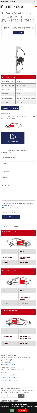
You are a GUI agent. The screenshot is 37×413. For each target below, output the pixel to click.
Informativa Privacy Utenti (9, 380)
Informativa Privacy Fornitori (9, 377)
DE (32, 1)
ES (28, 1)
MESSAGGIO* (6, 185)
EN (22, 1)
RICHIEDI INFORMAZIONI (10, 108)
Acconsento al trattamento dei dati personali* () (18, 204)
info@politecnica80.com (8, 1)
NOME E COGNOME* (8, 158)
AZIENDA (4, 164)
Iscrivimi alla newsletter (10, 208)
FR (25, 1)
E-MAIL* (4, 177)
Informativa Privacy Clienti (9, 375)
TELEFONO (5, 171)
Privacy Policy (6, 205)
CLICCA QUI (18, 32)
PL (35, 1)
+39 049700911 (8, 361)
